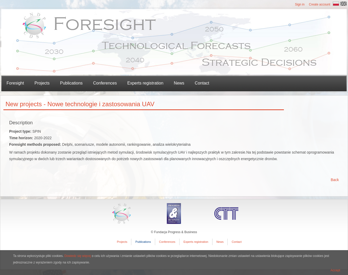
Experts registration (145, 83)
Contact (202, 83)
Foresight (15, 83)
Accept (335, 270)
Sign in (300, 4)
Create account (319, 4)
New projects (23, 104)
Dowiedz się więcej (77, 256)
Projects (122, 241)
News (179, 83)
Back (335, 180)
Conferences (105, 83)
